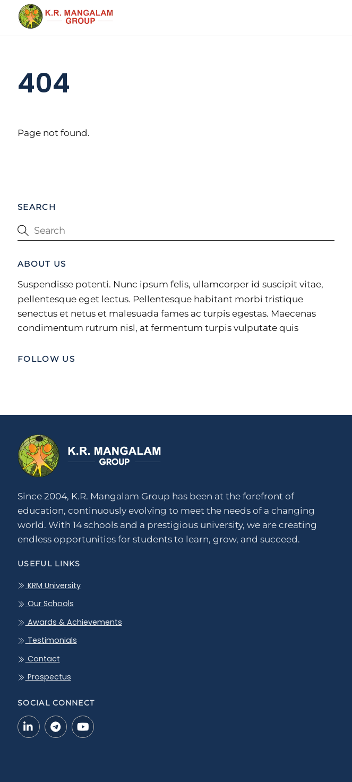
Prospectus (44, 677)
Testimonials (47, 640)
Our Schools (45, 603)
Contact (38, 658)
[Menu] (323, 14)
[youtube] (83, 726)
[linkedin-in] (29, 726)
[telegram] (56, 726)
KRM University (49, 585)
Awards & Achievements (70, 622)
